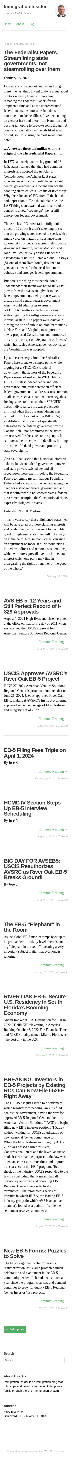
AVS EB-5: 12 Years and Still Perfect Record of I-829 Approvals (32, 606)
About (20, 24)
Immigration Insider (25, 6)
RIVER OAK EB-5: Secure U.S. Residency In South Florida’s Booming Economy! (35, 1004)
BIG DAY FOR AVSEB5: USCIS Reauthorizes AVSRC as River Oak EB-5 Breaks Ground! (35, 869)
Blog (31, 24)
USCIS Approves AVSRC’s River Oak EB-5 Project (35, 676)
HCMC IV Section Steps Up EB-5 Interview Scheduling (32, 808)
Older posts (15, 1329)
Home (8, 24)
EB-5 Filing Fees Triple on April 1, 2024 (35, 753)
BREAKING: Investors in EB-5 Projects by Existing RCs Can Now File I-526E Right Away (34, 1087)
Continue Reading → (53, 642)
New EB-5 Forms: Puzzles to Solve (35, 1253)
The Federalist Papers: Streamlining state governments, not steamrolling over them (32, 60)
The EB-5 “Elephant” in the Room (32, 927)
